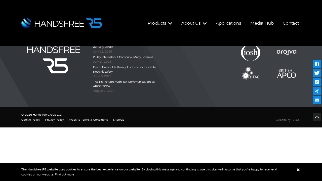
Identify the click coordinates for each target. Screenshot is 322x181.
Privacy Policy (54, 120)
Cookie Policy (30, 120)
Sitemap (118, 120)
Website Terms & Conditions (88, 120)
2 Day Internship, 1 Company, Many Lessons (123, 57)
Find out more (64, 174)
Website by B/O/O (288, 120)
